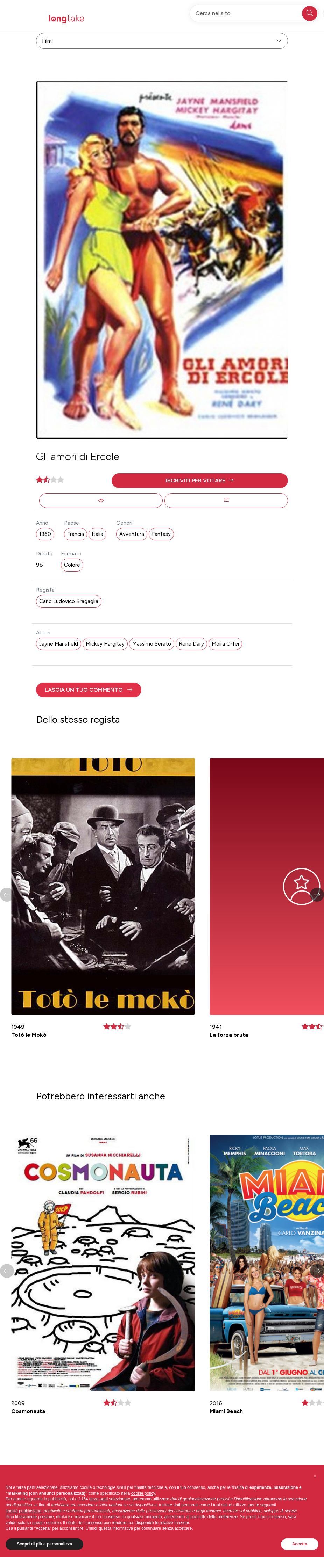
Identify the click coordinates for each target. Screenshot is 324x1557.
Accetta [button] (299, 1544)
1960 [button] (45, 534)
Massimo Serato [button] (151, 644)
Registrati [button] (225, 19)
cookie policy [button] (143, 1493)
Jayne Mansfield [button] (58, 644)
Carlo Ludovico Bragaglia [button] (68, 601)
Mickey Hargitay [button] (105, 644)
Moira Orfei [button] (225, 644)
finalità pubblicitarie (23, 1510)
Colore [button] (72, 565)
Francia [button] (75, 534)
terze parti (98, 1499)
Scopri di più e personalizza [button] (44, 1544)
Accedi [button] (259, 19)
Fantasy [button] (161, 534)
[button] (200, 480)
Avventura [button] (131, 534)
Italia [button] (97, 534)
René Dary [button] (191, 644)
